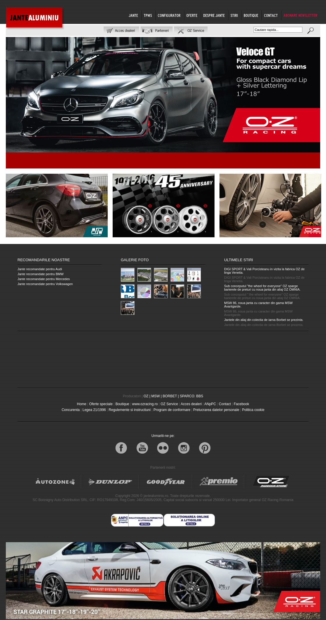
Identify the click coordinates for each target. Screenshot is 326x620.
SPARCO (187, 396)
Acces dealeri (191, 404)
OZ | (146, 396)
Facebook (241, 404)
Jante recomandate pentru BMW (40, 274)
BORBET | (171, 396)
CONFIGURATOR (169, 15)
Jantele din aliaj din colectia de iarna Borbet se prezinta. (263, 320)
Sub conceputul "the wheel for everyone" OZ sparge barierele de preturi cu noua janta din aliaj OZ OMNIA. (262, 287)
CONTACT (271, 15)
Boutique (122, 404)
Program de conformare (171, 410)
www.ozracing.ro (145, 404)
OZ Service (169, 404)
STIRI (234, 15)
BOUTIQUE (251, 15)
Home (81, 404)
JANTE (133, 15)
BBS (199, 396)
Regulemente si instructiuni (129, 410)
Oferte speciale (101, 404)
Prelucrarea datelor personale (216, 410)
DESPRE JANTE (214, 15)
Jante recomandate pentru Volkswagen (45, 284)
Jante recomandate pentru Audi (39, 269)
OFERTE (191, 15)
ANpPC (210, 404)
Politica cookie (253, 410)
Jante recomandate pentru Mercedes (43, 279)
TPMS (148, 15)
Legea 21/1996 (94, 410)
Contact (225, 404)
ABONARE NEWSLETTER (300, 15)
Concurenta (71, 410)
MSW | (156, 396)
